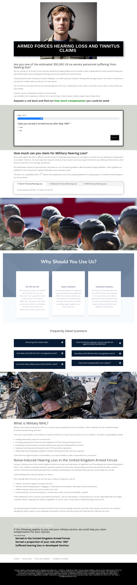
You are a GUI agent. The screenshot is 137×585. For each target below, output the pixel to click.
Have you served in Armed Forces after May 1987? (44, 123)
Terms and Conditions (42, 559)
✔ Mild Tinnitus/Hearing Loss (95, 184)
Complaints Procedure (60, 559)
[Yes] (18, 127)
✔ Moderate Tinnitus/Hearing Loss (63, 184)
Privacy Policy (27, 559)
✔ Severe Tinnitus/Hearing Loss (29, 184)
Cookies (17, 559)
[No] (18, 130)
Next (114, 138)
